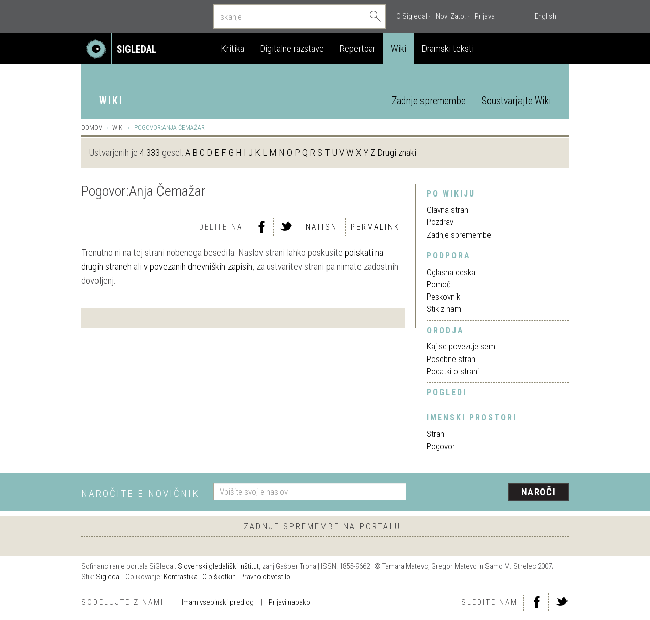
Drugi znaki (396, 152)
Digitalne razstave (291, 48)
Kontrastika (181, 576)
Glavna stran (447, 210)
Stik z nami (445, 309)
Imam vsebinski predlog (218, 602)
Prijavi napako (289, 602)
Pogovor (441, 446)
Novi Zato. (451, 16)
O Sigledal (411, 16)
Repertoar (357, 48)
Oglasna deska (451, 272)
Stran (435, 434)
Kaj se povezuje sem (461, 346)
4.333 (150, 152)
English (545, 16)
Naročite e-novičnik (140, 493)
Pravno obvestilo (265, 576)
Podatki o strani (453, 371)
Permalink (375, 227)
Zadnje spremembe (429, 101)
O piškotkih (219, 576)
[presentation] (493, 492)
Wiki (398, 48)
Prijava (485, 16)
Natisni (323, 227)
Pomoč (439, 284)
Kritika (232, 48)
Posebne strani (452, 359)
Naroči (538, 492)
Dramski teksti (447, 48)
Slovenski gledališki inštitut (218, 566)
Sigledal (108, 576)
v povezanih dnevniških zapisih (198, 266)
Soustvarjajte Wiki (516, 101)
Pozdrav (440, 222)
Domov (91, 128)
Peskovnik (443, 296)
